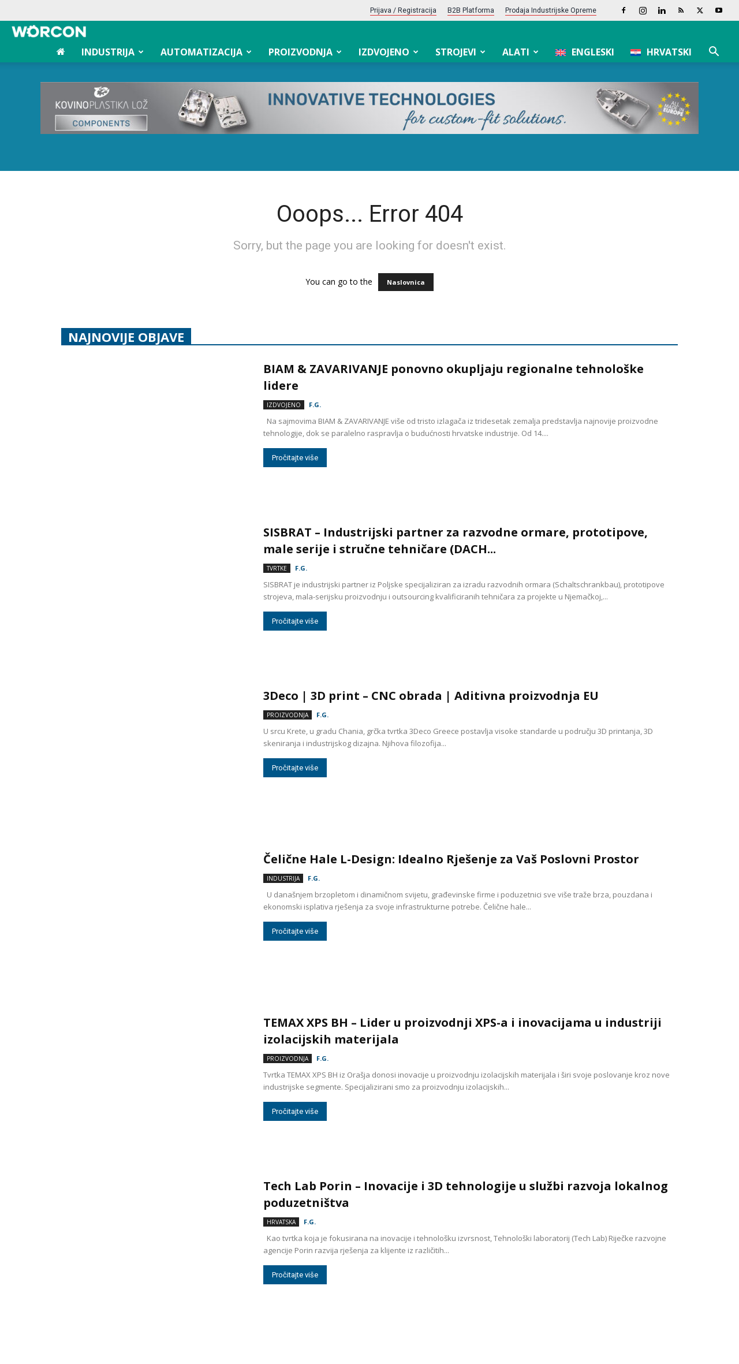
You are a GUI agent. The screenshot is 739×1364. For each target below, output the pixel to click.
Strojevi (460, 52)
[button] (713, 52)
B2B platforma (470, 10)
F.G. (315, 404)
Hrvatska (281, 1222)
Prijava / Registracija (403, 10)
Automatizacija (206, 52)
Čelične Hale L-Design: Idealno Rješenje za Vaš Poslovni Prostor (452, 859)
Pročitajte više (295, 767)
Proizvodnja (305, 52)
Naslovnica (406, 282)
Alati (520, 52)
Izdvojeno (389, 52)
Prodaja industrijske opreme (550, 10)
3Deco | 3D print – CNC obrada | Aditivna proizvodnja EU (431, 695)
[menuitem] (584, 52)
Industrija (112, 52)
